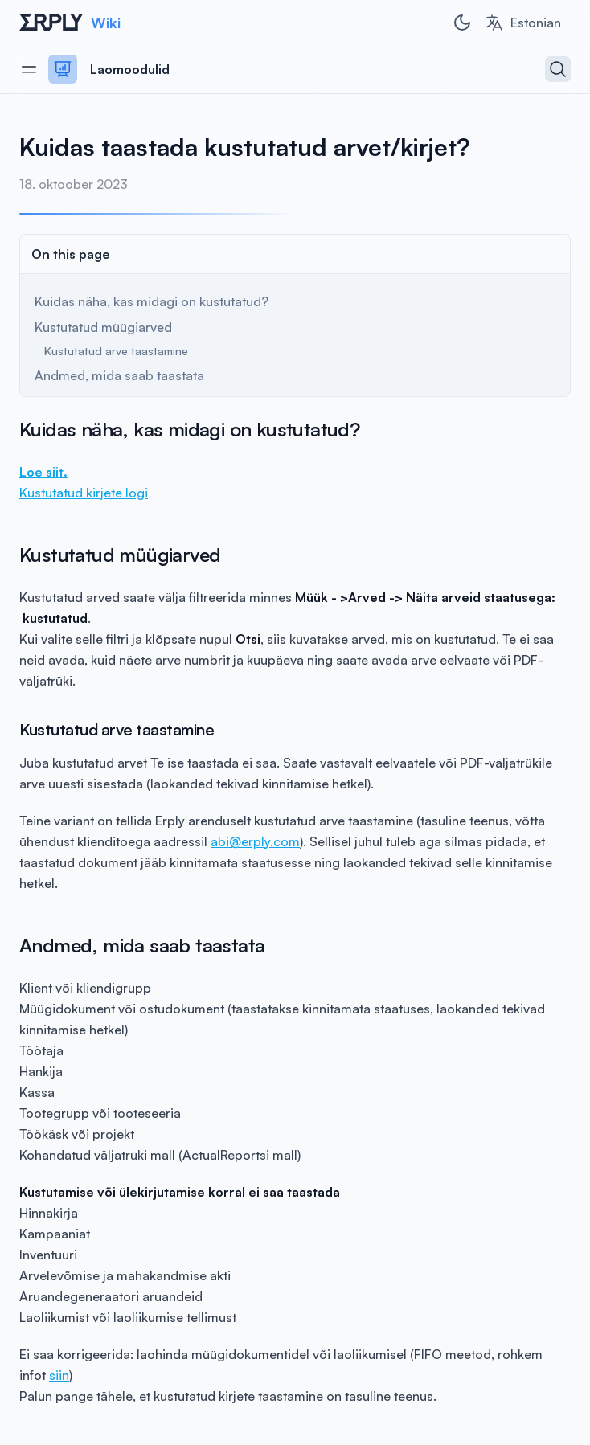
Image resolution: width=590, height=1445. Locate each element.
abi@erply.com (255, 841)
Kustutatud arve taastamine (116, 351)
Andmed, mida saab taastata (119, 375)
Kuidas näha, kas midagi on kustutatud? (151, 301)
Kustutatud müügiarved (103, 327)
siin (59, 1375)
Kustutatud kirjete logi (83, 493)
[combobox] (523, 22)
